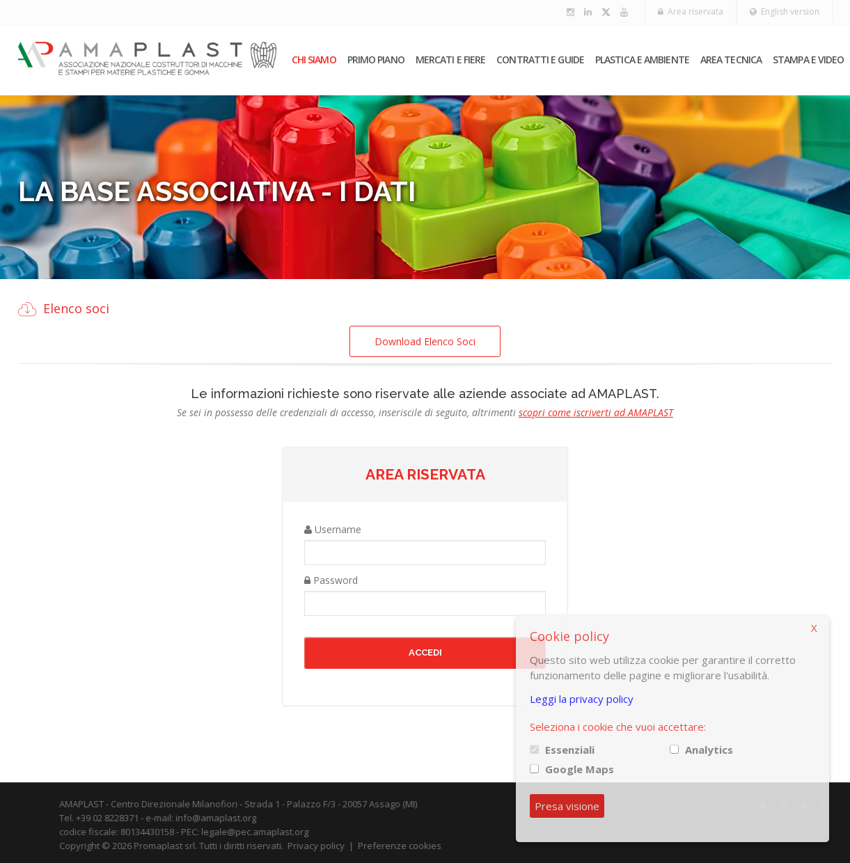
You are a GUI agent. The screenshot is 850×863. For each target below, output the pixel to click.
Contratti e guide (540, 59)
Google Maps (579, 769)
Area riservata (690, 11)
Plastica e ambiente (642, 59)
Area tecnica (731, 59)
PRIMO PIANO (375, 59)
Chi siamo (314, 59)
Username (332, 529)
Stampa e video (808, 59)
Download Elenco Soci (425, 341)
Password (331, 580)
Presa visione (567, 806)
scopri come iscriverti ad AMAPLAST (596, 412)
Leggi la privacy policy (581, 699)
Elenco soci (76, 308)
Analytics (709, 750)
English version (784, 11)
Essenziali (570, 750)
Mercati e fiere (451, 59)
